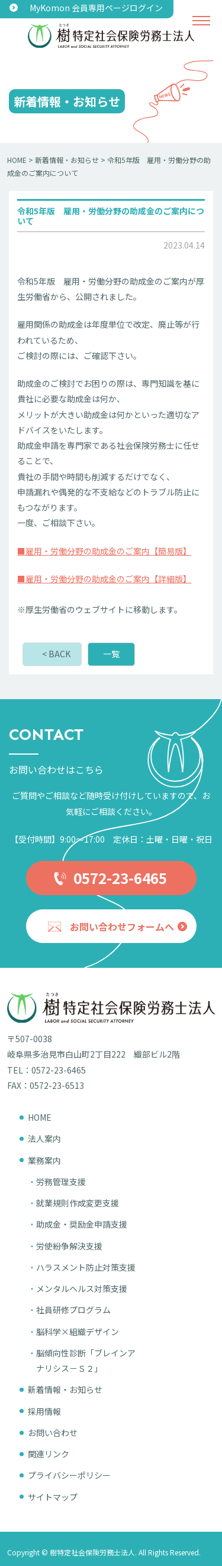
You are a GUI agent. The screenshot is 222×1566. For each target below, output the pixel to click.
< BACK (56, 654)
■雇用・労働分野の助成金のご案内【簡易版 (100, 551)
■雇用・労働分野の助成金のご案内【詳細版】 (104, 579)
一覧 (111, 654)
